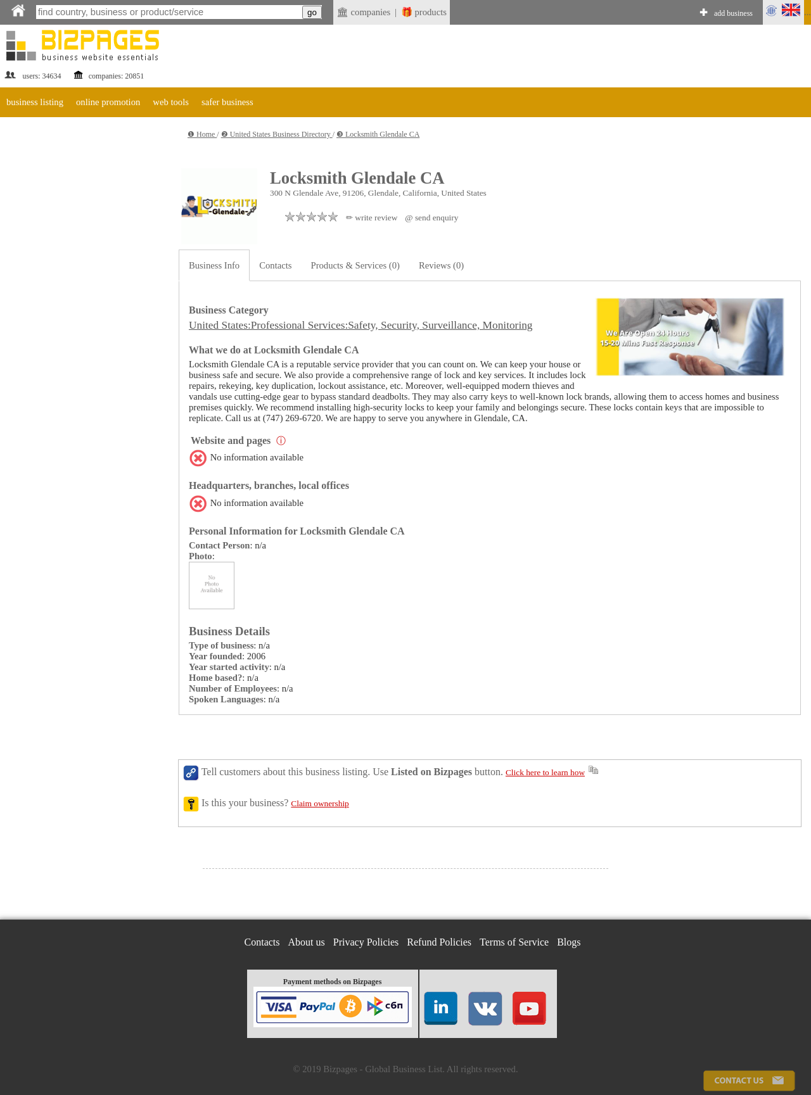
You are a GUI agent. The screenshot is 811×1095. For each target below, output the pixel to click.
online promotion (108, 102)
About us (306, 942)
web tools (171, 102)
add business (733, 13)
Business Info (214, 265)
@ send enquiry (431, 217)
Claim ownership (319, 803)
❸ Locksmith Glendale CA (377, 134)
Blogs (568, 942)
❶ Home (202, 134)
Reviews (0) (441, 265)
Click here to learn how (545, 772)
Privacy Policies (366, 942)
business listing (34, 102)
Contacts (275, 265)
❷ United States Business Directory (277, 134)
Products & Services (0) (355, 265)
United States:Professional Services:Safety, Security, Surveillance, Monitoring (361, 325)
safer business (227, 102)
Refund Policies (439, 942)
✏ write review (371, 217)
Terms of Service (514, 942)
